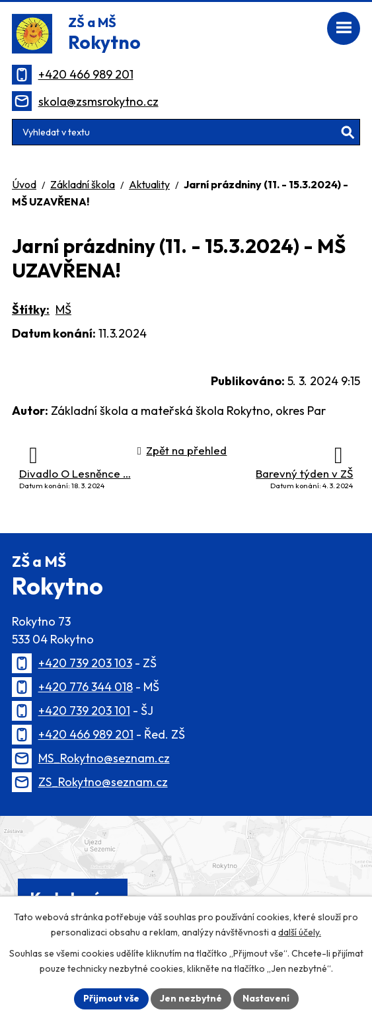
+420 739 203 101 (84, 710)
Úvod (24, 184)
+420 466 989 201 (85, 74)
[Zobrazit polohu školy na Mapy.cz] (186, 875)
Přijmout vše (111, 998)
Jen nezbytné (191, 998)
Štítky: (31, 309)
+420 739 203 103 (85, 663)
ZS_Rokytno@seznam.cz (103, 781)
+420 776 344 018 (85, 686)
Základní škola (82, 184)
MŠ (63, 309)
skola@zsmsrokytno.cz (98, 101)
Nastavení (265, 998)
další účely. (299, 932)
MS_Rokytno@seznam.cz (104, 758)
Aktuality (149, 184)
